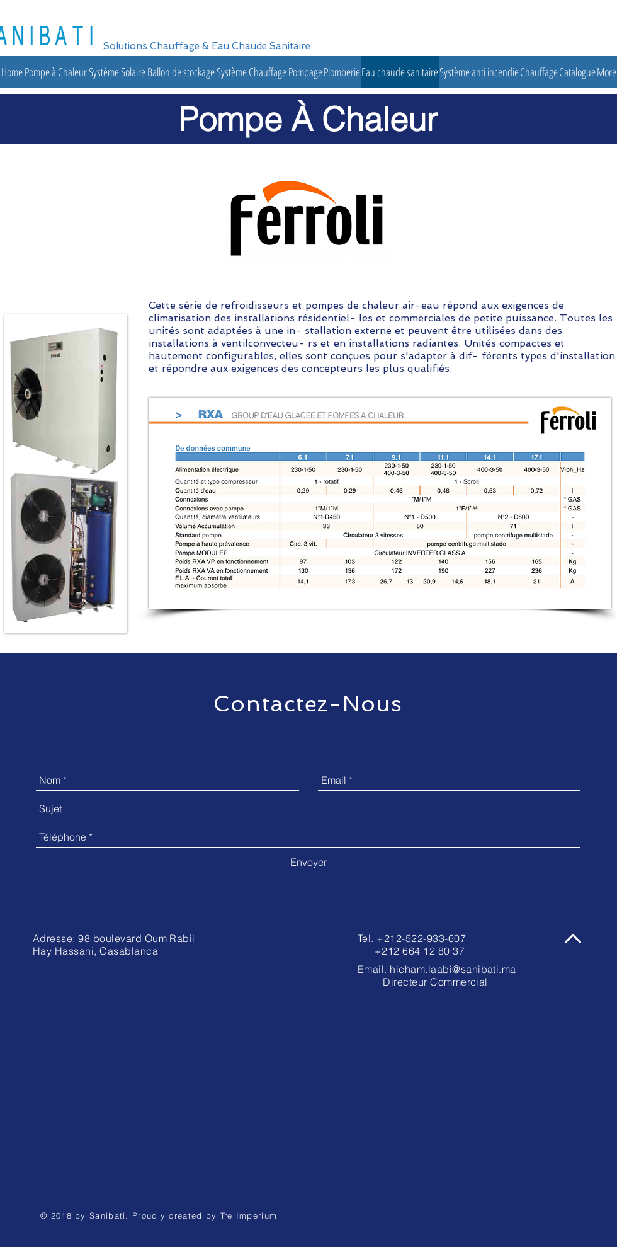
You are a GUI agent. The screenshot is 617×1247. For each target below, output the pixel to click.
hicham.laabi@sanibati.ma (453, 969)
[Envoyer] (308, 862)
